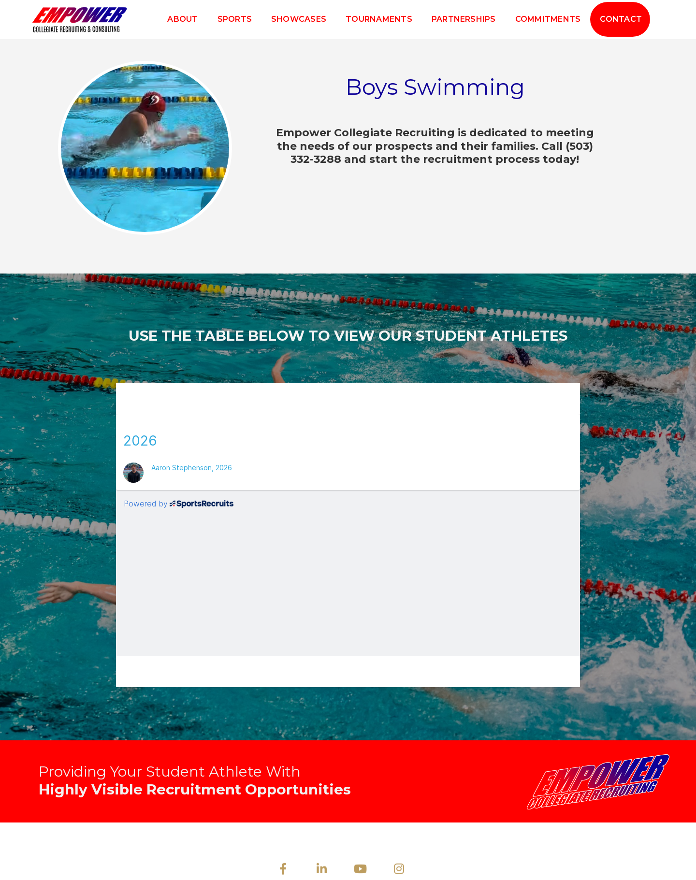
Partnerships (464, 19)
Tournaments (379, 19)
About (182, 19)
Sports (235, 19)
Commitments (548, 19)
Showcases (298, 19)
